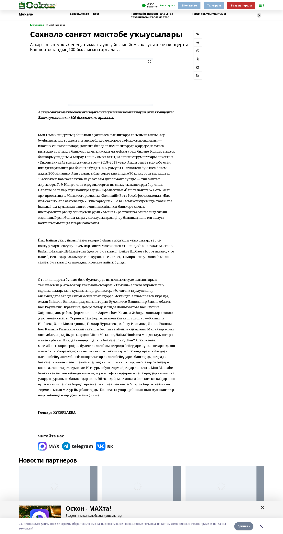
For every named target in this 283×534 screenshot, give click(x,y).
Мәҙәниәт (37, 25)
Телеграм (214, 5)
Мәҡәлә (26, 14)
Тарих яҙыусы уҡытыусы (209, 14)
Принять (243, 526)
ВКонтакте (189, 5)
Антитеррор (167, 5)
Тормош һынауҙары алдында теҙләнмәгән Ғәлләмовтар (152, 15)
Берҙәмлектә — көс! (84, 14)
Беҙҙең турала (241, 5)
